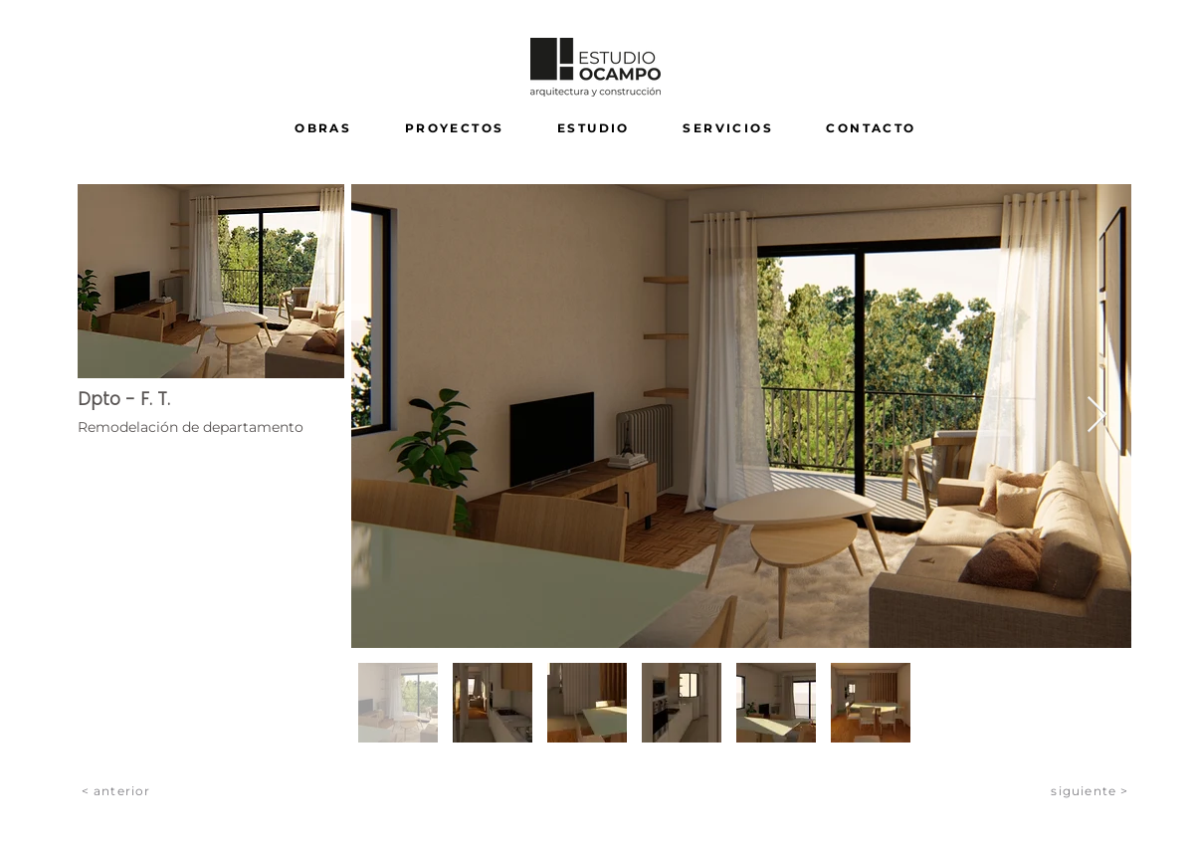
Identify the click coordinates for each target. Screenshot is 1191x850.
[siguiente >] (1091, 790)
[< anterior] (117, 790)
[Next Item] (1097, 415)
